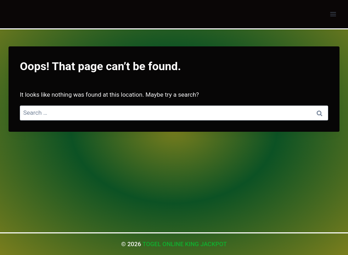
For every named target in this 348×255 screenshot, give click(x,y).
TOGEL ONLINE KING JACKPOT (184, 244)
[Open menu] (332, 13)
